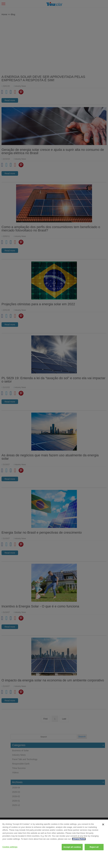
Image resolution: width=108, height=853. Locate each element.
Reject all (94, 847)
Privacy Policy (79, 839)
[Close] (103, 824)
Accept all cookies (72, 847)
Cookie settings (9, 847)
